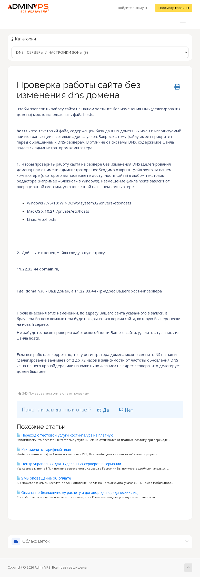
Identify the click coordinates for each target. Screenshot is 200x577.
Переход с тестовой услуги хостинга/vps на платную (65, 435)
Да (103, 410)
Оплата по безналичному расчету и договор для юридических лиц (77, 492)
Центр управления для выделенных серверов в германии (69, 463)
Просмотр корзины (173, 8)
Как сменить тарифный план (44, 449)
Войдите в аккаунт (132, 8)
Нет (126, 410)
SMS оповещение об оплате (44, 478)
